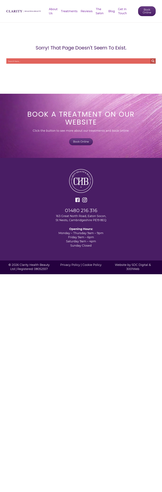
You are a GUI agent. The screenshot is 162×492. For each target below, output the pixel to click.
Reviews (87, 11)
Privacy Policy (70, 265)
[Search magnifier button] (153, 61)
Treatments (69, 11)
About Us (53, 11)
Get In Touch (122, 11)
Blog (111, 11)
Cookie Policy (92, 265)
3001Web (132, 269)
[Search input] (78, 61)
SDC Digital (140, 265)
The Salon (100, 11)
